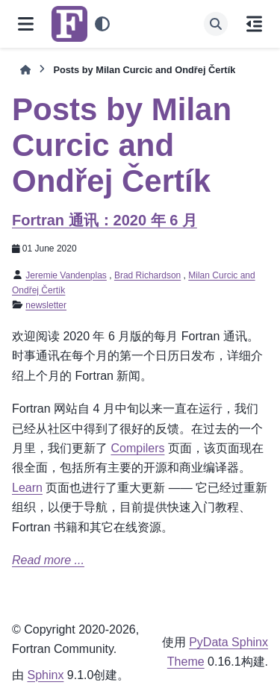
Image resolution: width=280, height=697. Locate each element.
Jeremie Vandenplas (66, 275)
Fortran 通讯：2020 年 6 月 (104, 220)
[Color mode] (102, 24)
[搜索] (215, 24)
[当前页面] (254, 24)
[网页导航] (26, 24)
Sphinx (45, 675)
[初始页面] (25, 70)
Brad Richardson (147, 275)
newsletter (45, 305)
